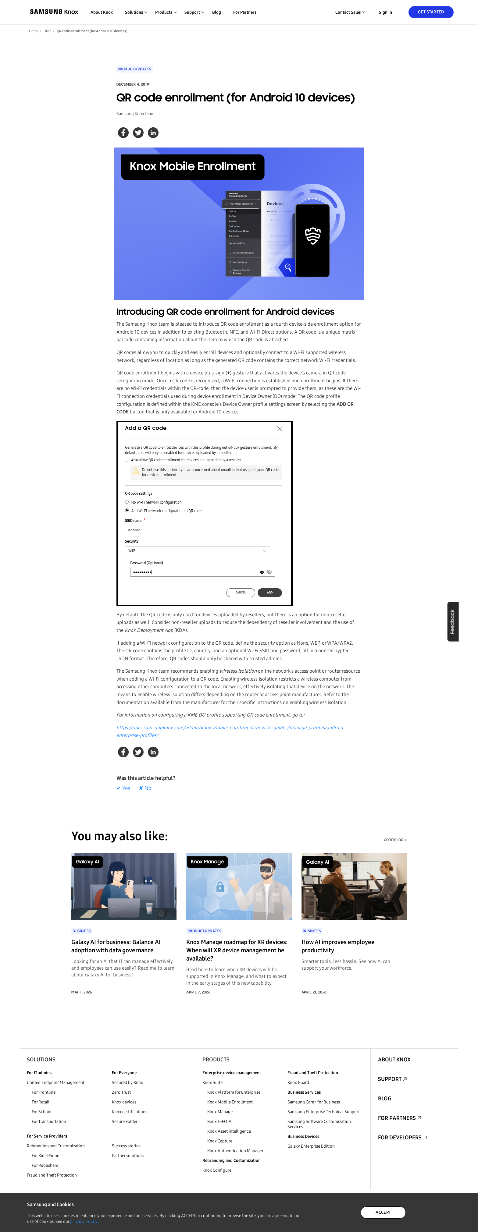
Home (33, 31)
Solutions (41, 1059)
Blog (216, 12)
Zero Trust (121, 1092)
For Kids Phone (45, 1155)
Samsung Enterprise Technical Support (323, 1111)
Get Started (431, 12)
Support (389, 1079)
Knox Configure (216, 1170)
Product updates (135, 69)
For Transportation (49, 1121)
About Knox (102, 12)
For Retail (40, 1102)
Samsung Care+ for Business (313, 1102)
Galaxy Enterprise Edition (311, 1146)
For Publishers (45, 1165)
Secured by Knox (127, 1082)
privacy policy (84, 1221)
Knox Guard (298, 1082)
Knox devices (124, 1102)
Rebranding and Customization (56, 1146)
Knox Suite (212, 1082)
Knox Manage (220, 1111)
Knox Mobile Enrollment (230, 1102)
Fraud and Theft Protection (52, 1175)
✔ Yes (123, 788)
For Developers (400, 1137)
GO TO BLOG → (395, 840)
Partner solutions (128, 1155)
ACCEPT (383, 1212)
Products (216, 1059)
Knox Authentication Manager (235, 1150)
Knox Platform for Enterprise (233, 1092)
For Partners (244, 12)
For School (42, 1111)
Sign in (385, 12)
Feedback (452, 621)
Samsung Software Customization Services (319, 1124)
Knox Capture (219, 1141)
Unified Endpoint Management (55, 1082)
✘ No (145, 788)
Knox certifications (129, 1111)
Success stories (126, 1146)
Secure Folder (124, 1121)
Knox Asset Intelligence (229, 1131)
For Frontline (43, 1092)
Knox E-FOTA (219, 1121)
